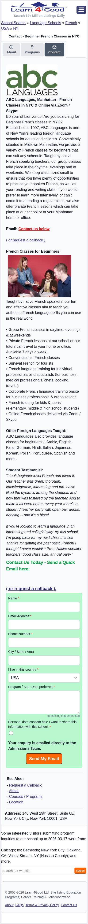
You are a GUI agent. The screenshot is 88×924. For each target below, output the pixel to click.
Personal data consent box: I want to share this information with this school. (42, 724)
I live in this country (23, 669)
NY (15, 28)
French (71, 23)
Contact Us (69, 905)
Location (16, 802)
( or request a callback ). (26, 240)
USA (5, 28)
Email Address (19, 616)
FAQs (19, 905)
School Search (13, 23)
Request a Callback (25, 785)
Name (13, 598)
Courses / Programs (25, 796)
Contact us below (33, 229)
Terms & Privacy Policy (42, 905)
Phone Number (20, 634)
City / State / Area (21, 652)
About (14, 791)
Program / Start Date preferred (31, 687)
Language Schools (45, 23)
